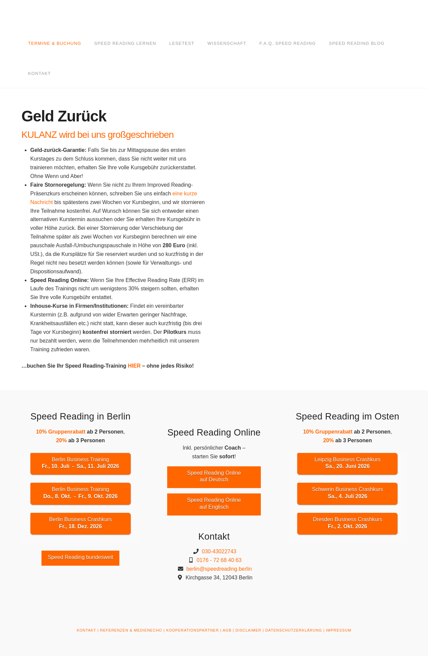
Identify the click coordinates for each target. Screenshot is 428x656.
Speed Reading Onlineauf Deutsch (214, 476)
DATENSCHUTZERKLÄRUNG (293, 630)
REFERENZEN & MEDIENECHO (131, 630)
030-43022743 (219, 551)
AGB (227, 630)
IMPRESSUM (338, 630)
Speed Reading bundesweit (80, 557)
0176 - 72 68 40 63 (219, 560)
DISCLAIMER (248, 630)
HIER (134, 366)
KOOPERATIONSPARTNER (192, 630)
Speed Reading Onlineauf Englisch (214, 503)
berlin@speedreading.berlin (219, 569)
